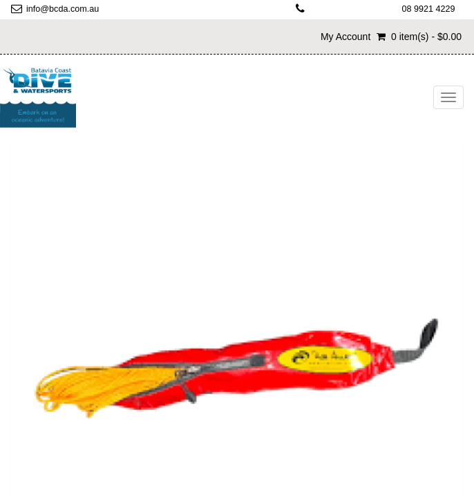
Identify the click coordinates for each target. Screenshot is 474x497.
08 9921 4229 (428, 9)
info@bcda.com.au (62, 9)
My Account (345, 36)
